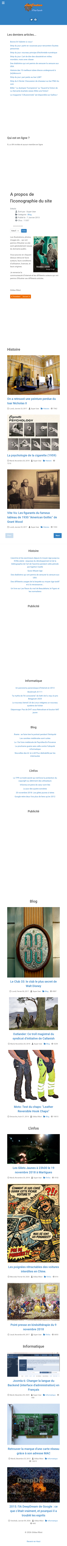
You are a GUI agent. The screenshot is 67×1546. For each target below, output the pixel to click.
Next (58, 535)
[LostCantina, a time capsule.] (33, 7)
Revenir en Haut (33, 1541)
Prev (9, 535)
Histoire (45, 409)
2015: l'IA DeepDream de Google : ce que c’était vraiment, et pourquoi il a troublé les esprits (33, 1511)
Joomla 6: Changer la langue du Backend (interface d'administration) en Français (33, 1385)
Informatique (49, 1395)
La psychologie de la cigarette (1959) (31, 455)
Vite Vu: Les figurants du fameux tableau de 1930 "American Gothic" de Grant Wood (32, 517)
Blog (30, 214)
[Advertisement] (33, 117)
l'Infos (47, 1178)
